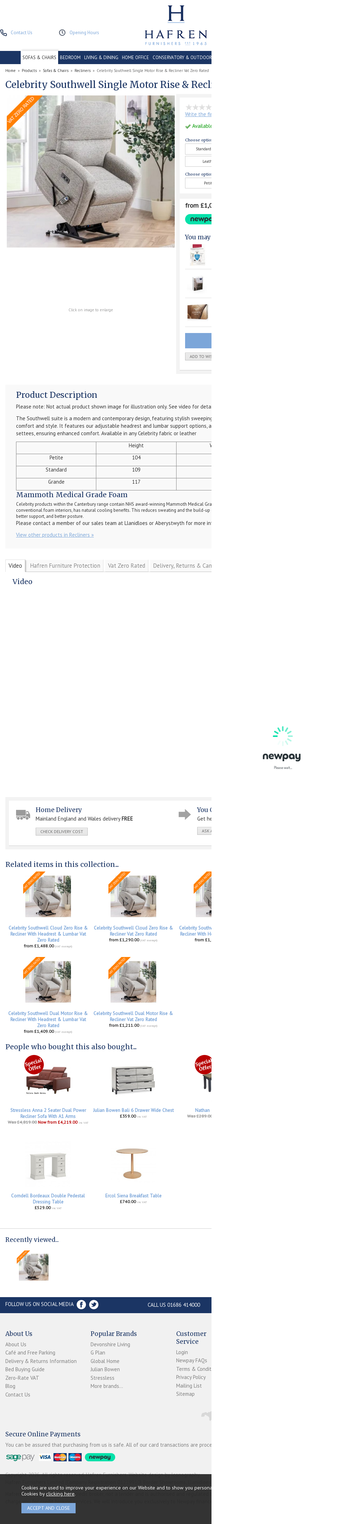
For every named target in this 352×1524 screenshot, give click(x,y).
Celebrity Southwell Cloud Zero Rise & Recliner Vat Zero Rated (133, 931)
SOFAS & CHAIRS (39, 57)
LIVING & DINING (101, 57)
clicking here (60, 1493)
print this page (303, 830)
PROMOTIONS (284, 57)
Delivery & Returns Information (41, 1361)
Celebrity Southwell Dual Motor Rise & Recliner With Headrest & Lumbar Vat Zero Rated (48, 1019)
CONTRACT (227, 57)
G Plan (98, 1352)
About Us (15, 1344)
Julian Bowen (105, 1369)
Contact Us (17, 1394)
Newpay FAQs (191, 1360)
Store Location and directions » (276, 1304)
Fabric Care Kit (229, 278)
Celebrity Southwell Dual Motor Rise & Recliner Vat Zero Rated (133, 1016)
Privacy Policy (191, 1377)
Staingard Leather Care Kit (241, 306)
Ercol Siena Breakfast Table (133, 1196)
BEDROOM (70, 57)
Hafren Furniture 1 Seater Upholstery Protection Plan (251, 252)
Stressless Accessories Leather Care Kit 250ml (304, 1113)
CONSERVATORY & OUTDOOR (182, 57)
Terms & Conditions (198, 1369)
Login (182, 1352)
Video (15, 565)
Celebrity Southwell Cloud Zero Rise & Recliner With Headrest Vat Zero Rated (218, 931)
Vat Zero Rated (126, 565)
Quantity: (288, 356)
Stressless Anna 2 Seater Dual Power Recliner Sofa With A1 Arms (48, 1113)
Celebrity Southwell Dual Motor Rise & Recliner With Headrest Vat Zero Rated (304, 931)
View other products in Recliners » (55, 534)
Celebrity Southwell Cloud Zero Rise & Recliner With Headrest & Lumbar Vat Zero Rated (48, 934)
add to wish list (207, 356)
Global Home (105, 1361)
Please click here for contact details (276, 523)
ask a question (218, 830)
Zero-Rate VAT (22, 1377)
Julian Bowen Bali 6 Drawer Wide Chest (133, 1110)
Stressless (102, 1377)
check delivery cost (61, 831)
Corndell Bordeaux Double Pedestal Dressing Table (48, 1199)
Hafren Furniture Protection (65, 565)
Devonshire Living (110, 1344)
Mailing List (189, 1385)
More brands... (107, 1386)
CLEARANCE (255, 57)
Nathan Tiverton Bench (218, 1110)
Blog (10, 1386)
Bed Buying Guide (25, 1369)
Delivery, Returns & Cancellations (194, 565)
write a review (261, 830)
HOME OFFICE (135, 57)
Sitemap (185, 1393)
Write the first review (209, 114)
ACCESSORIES (316, 57)
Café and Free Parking (30, 1352)
